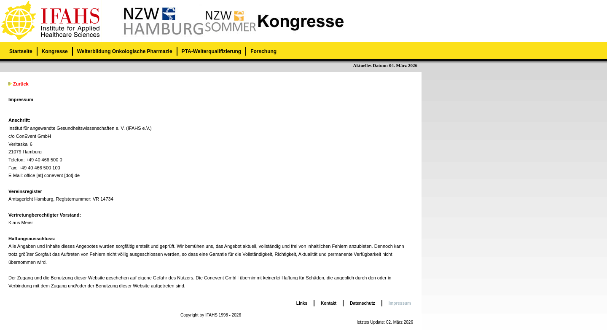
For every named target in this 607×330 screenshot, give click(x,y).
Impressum (400, 303)
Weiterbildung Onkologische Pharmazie (124, 51)
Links (301, 303)
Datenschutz (362, 303)
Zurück (21, 83)
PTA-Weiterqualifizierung (212, 51)
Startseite (20, 51)
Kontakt (328, 303)
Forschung (263, 51)
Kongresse (55, 51)
